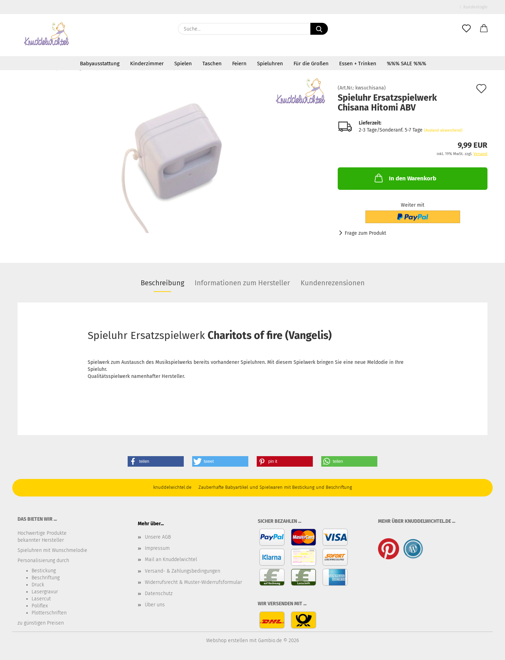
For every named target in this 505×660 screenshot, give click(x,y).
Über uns (155, 605)
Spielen (183, 63)
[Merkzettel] (466, 29)
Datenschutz (159, 593)
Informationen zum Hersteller (242, 283)
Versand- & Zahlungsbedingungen (182, 571)
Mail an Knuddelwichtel (171, 559)
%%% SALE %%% (406, 63)
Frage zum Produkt (365, 233)
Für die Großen (311, 63)
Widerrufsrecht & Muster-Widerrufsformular (193, 582)
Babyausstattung (100, 63)
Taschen (212, 63)
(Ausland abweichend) (443, 130)
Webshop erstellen (227, 641)
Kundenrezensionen (333, 283)
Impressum (157, 548)
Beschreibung (162, 283)
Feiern (239, 63)
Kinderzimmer (147, 63)
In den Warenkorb (404, 178)
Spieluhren (270, 63)
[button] (484, 29)
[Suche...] (319, 29)
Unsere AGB (158, 537)
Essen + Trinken (357, 63)
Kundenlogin (473, 7)
